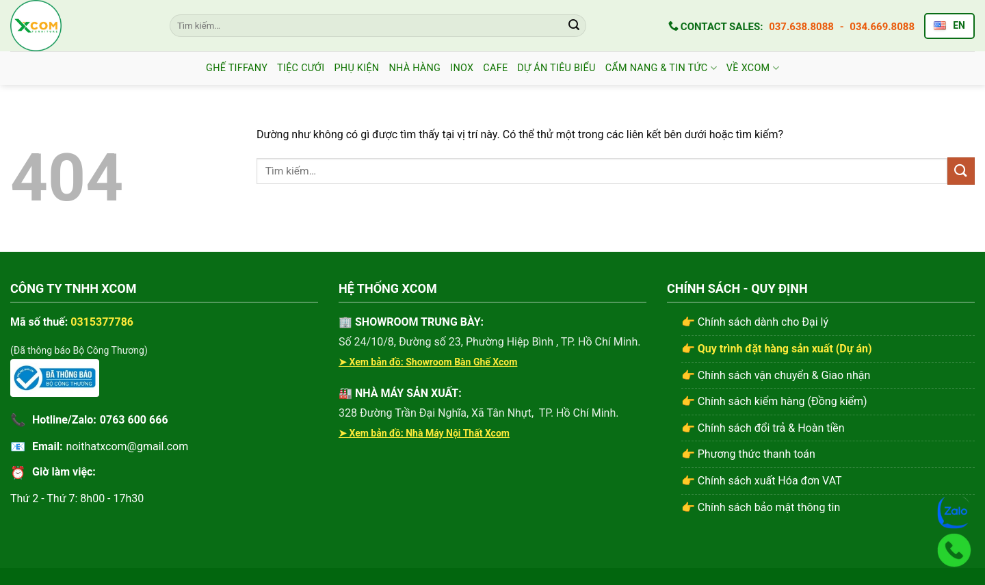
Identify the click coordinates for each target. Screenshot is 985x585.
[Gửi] (574, 26)
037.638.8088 (801, 27)
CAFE (495, 68)
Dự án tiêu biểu (556, 68)
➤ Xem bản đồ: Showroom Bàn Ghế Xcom (428, 361)
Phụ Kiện (356, 68)
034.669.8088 (882, 27)
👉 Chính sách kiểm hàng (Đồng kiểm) (774, 401)
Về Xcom (752, 68)
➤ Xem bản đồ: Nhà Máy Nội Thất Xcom (424, 433)
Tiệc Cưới (300, 68)
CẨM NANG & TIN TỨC (661, 68)
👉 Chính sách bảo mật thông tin (761, 507)
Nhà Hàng (415, 68)
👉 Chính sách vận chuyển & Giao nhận (776, 375)
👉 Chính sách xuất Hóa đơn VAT (761, 480)
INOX (461, 68)
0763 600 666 (134, 419)
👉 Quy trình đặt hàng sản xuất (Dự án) (776, 348)
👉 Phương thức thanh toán (748, 453)
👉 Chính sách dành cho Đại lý (754, 321)
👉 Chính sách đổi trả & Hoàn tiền (763, 427)
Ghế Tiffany (236, 68)
